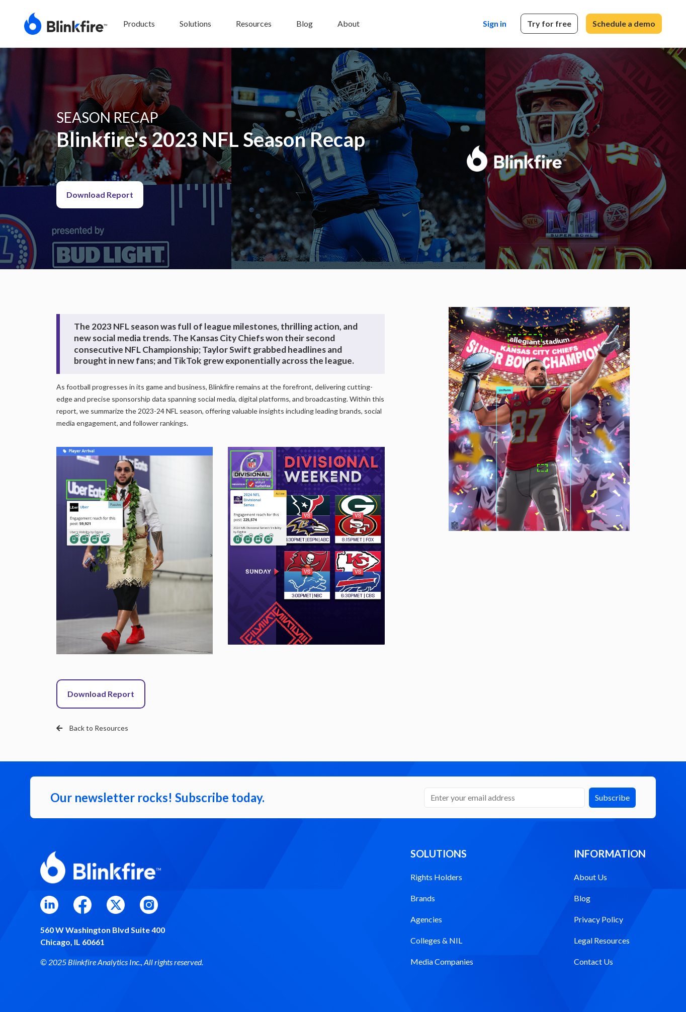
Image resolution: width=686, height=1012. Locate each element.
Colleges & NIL (436, 940)
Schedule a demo (623, 23)
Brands (422, 898)
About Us (590, 877)
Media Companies (441, 961)
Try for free (549, 23)
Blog (304, 23)
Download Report (99, 194)
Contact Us (593, 961)
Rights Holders (436, 877)
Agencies (426, 919)
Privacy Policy (598, 919)
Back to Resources (92, 728)
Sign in (494, 23)
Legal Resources (602, 940)
